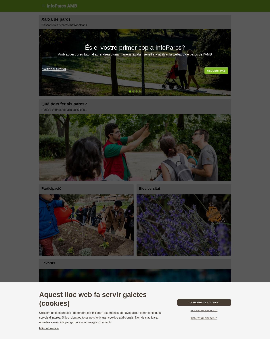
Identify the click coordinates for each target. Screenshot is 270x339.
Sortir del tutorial (54, 69)
